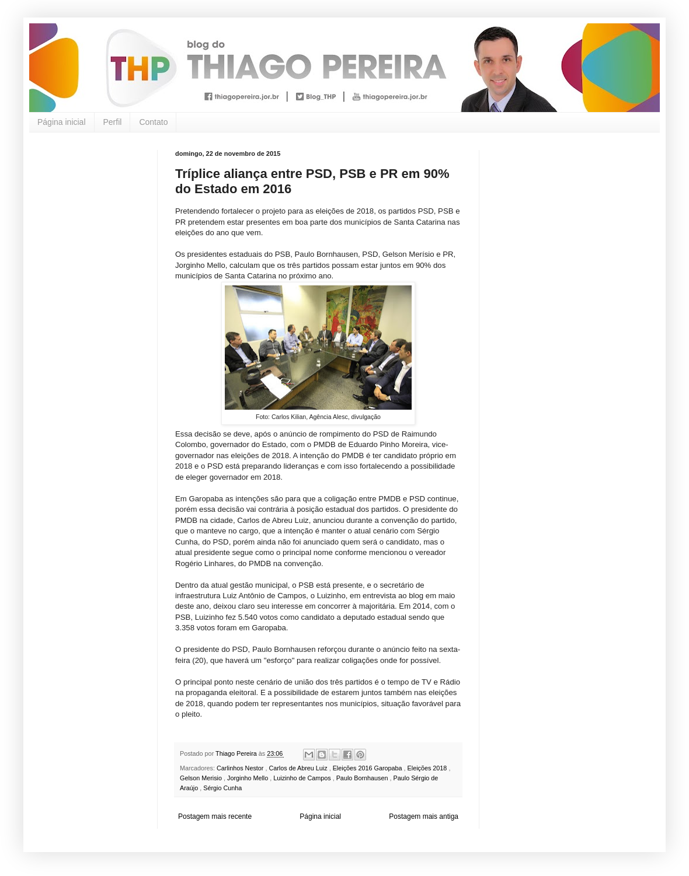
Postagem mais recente (215, 816)
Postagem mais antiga (423, 816)
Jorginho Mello (248, 777)
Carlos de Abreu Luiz (299, 768)
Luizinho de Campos (302, 777)
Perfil (112, 122)
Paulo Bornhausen (363, 777)
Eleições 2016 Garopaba (368, 768)
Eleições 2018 (428, 768)
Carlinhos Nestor (241, 768)
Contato (153, 122)
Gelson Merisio (202, 777)
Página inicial (61, 122)
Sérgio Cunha (222, 787)
